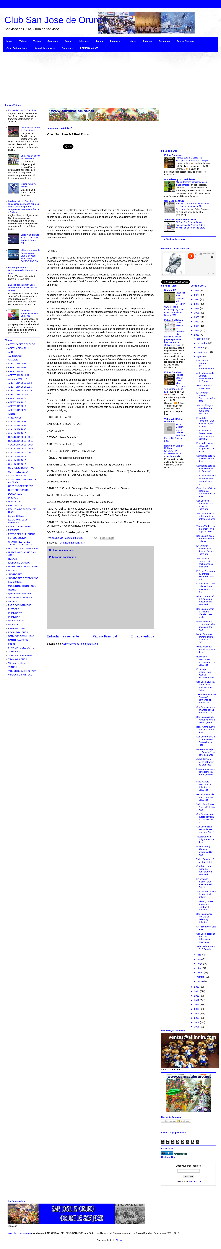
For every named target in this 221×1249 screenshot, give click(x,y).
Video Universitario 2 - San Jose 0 (30, 129)
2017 (197, 330)
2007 (197, 1022)
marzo (200, 972)
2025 (197, 295)
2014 (197, 991)
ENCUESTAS (15, 505)
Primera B (13, 624)
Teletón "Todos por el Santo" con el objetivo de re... (205, 529)
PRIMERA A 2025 (89, 48)
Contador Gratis (169, 1157)
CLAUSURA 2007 (17, 421)
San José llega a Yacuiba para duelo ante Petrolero (204, 409)
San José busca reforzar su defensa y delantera (204, 918)
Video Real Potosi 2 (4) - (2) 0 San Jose (205, 807)
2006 (197, 1026)
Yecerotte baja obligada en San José (205, 839)
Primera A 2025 (16, 620)
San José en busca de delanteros (30, 157)
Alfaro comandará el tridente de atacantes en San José (205, 600)
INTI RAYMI (14, 570)
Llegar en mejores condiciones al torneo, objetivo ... (205, 773)
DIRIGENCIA (14, 501)
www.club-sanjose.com (19, 1233)
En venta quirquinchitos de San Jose (29, 313)
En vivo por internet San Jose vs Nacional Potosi (205, 673)
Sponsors (52, 41)
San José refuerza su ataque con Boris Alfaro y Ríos (205, 740)
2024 (197, 299)
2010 (197, 1009)
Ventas (37, 41)
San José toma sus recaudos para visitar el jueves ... (206, 479)
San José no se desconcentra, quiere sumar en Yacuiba (205, 434)
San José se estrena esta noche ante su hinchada (204, 562)
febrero (201, 977)
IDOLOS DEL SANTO (19, 562)
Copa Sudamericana (17, 48)
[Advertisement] (93, 77)
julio (199, 954)
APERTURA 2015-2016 (20, 390)
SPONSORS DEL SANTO (21, 647)
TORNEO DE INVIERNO (71, 542)
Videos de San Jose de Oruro (180, 219)
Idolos (99, 41)
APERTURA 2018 (17, 402)
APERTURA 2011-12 (18, 375)
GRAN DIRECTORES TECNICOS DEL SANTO (20, 543)
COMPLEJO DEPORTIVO (21, 468)
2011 (197, 1004)
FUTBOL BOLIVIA (17, 538)
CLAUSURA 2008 (17, 425)
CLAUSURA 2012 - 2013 (20, 441)
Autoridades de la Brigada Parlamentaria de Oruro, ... (205, 377)
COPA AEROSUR (17, 475)
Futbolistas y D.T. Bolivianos (179, 179)
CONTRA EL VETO (18, 471)
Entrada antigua (142, 636)
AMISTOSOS (15, 356)
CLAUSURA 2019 (17, 464)
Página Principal (105, 636)
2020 (197, 317)
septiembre (203, 352)
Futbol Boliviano (173, 155)
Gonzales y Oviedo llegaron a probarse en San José (206, 492)
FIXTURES (13, 530)
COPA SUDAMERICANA (20, 486)
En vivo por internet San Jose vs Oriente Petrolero (205, 549)
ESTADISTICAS (16, 516)
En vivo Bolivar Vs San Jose (22, 110)
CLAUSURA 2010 (17, 433)
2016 (197, 335)
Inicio (9, 41)
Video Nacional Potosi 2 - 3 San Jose (205, 649)
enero (200, 981)
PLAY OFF (13, 609)
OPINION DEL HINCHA (20, 597)
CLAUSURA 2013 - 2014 (20, 444)
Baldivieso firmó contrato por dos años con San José (205, 625)
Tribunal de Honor (17, 663)
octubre (201, 347)
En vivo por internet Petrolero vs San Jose (205, 396)
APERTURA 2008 (17, 363)
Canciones (67, 48)
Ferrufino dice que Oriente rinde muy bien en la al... (205, 587)
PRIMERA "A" (15, 613)
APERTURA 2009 (17, 367)
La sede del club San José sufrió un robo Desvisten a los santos (23, 287)
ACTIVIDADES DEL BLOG (21, 344)
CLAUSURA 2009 (17, 429)
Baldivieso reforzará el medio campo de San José (205, 660)
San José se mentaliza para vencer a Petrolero (204, 504)
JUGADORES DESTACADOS (23, 578)
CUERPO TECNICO (18, 490)
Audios (11, 413)
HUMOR (12, 558)
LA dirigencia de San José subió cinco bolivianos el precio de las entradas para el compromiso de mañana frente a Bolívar (23, 206)
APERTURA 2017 (17, 398)
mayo (200, 963)
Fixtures (147, 41)
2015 (197, 987)
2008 (197, 1018)
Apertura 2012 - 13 (17, 379)
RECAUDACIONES (18, 632)
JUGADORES (15, 574)
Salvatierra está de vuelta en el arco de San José (205, 468)
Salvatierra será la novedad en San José (205, 458)
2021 (197, 312)
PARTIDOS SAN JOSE (19, 605)
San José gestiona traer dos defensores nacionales (205, 937)
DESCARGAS (15, 493)
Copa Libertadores (45, 48)
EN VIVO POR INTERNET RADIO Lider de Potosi (173, 454)
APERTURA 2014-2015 (20, 386)
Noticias (12, 589)
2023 (197, 304)
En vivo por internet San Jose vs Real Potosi (204, 883)
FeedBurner (195, 1181)
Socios (68, 41)
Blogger (119, 1240)
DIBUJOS (13, 497)
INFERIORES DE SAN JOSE (23, 566)
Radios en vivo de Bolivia (174, 446)
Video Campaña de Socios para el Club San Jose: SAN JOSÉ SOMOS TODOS (30, 255)
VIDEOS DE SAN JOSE (20, 674)
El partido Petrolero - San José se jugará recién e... (205, 422)
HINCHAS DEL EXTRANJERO (23, 548)
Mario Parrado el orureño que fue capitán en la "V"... (205, 638)
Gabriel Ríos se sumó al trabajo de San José (205, 762)
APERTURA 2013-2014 (20, 383)
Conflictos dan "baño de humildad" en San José (204, 870)
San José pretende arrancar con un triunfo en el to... (205, 710)
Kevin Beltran (15, 582)
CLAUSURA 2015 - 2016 (20, 452)
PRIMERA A (14, 616)
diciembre (202, 338)
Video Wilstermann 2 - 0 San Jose (205, 947)
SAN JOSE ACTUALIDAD (21, 636)
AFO (10, 352)
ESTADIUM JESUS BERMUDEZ (18, 521)
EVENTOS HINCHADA (19, 526)
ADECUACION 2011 (18, 348)
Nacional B (170, 290)
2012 (197, 1000)
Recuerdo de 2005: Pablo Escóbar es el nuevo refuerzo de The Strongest (192, 206)
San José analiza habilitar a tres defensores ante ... (205, 517)
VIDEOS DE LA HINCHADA (22, 671)
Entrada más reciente (63, 636)
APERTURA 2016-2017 (20, 394)
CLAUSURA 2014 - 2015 (20, 448)
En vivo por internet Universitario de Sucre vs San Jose (23, 270)
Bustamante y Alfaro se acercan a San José (204, 850)
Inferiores (84, 41)
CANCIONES (15, 417)
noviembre (202, 343)
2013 (197, 995)
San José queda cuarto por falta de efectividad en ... (205, 818)
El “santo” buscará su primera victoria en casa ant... (205, 575)
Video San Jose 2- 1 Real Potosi (205, 860)
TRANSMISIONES (17, 659)
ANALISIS (13, 359)
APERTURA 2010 (17, 371)
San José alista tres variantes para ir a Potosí (205, 829)
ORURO (12, 601)
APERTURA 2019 (17, 406)
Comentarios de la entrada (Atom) (80, 643)
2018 (197, 326)
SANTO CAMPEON (18, 640)
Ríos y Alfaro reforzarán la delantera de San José (203, 785)
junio (199, 959)
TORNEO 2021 (15, 651)
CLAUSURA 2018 (17, 460)
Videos (23, 41)
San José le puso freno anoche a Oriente (205, 539)
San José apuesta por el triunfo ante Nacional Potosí (205, 685)
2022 (197, 308)
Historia (132, 41)
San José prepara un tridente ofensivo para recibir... (205, 613)
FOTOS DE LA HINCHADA (22, 534)
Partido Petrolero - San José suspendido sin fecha (205, 447)
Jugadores (115, 41)
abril (199, 968)
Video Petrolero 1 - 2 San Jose (205, 387)
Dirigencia (164, 41)
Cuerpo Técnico (184, 41)
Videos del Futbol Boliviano (173, 420)
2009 (197, 1013)
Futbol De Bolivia (173, 320)
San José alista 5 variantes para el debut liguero (205, 720)
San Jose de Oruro (174, 201)
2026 (197, 290)
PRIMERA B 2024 (17, 628)
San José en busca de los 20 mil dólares (206, 894)
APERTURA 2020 (17, 410)
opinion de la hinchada (19, 593)
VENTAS (12, 667)
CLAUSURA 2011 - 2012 (20, 437)
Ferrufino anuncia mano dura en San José (205, 797)
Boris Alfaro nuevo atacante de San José (205, 729)
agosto (200, 356)
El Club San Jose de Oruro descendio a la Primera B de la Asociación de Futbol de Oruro (191, 225)
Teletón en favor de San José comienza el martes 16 (206, 698)
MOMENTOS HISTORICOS (22, 586)
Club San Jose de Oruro (53, 20)
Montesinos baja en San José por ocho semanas (205, 752)
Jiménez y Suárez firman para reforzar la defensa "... (205, 905)
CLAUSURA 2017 (17, 456)
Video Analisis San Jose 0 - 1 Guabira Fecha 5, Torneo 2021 (30, 238)
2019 (197, 321)
